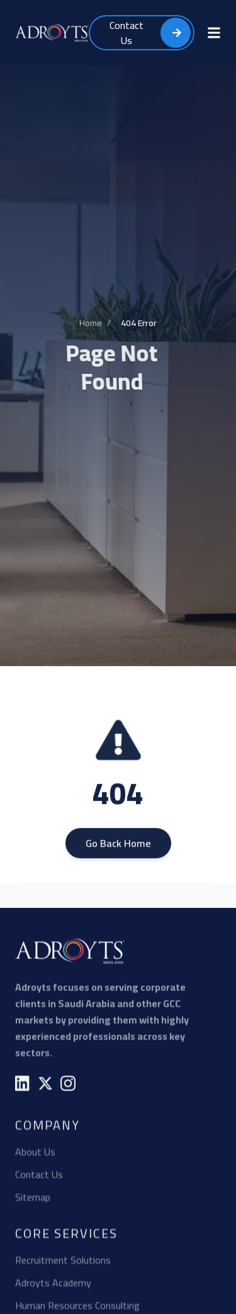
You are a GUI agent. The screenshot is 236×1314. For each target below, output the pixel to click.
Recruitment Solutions (63, 1261)
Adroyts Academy (53, 1284)
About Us (35, 1153)
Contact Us (39, 1176)
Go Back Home (118, 845)
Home (90, 325)
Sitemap (32, 1198)
